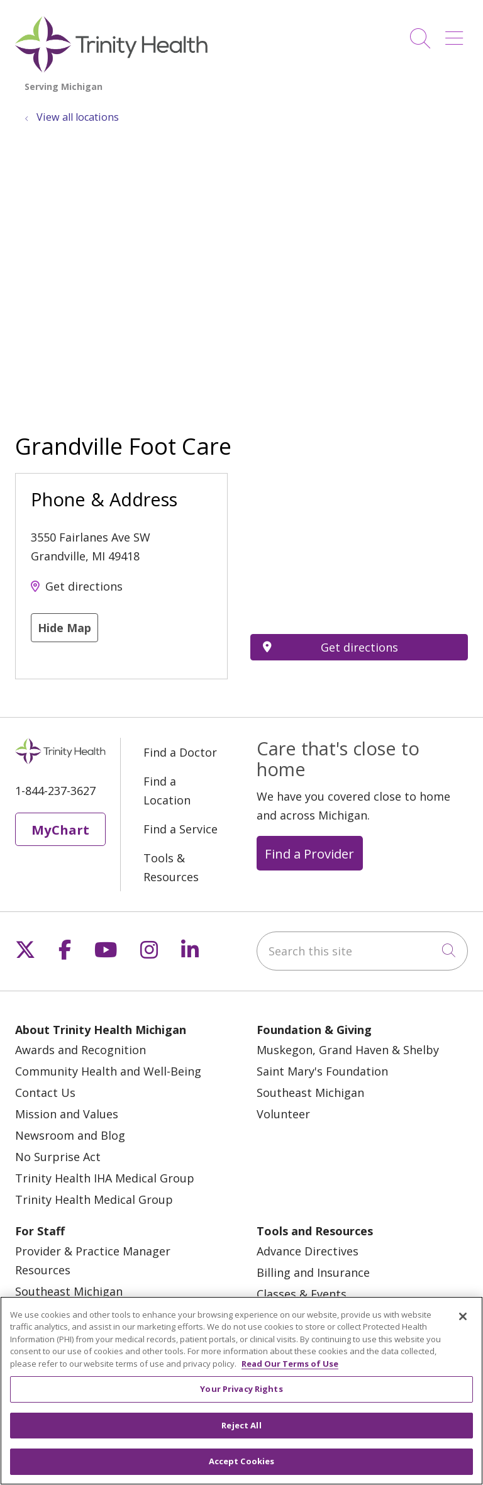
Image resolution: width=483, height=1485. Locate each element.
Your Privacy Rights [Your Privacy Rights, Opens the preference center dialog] (241, 1388)
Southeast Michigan (310, 1092)
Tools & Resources (171, 867)
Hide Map (64, 627)
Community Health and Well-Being (108, 1071)
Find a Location (167, 791)
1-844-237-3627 (55, 790)
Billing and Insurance (313, 1272)
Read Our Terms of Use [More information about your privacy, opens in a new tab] (290, 1363)
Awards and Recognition (80, 1049)
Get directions (84, 586)
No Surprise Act (58, 1156)
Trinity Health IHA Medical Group (104, 1178)
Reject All (241, 1425)
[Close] (463, 1316)
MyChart (60, 829)
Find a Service (180, 829)
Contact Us (45, 1092)
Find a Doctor (180, 752)
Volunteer (283, 1113)
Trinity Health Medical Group (94, 1199)
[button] (456, 33)
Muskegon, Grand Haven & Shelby (348, 1049)
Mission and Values (66, 1113)
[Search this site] (362, 951)
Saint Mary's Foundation (322, 1071)
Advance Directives (307, 1251)
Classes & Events (302, 1293)
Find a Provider (309, 853)
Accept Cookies (242, 1461)
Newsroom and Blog (70, 1135)
